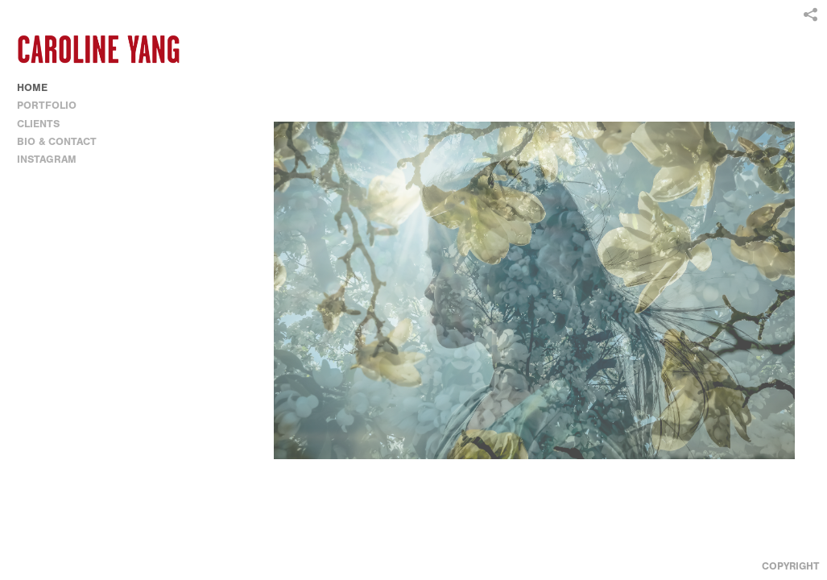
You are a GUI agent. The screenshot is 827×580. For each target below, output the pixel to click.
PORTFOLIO (53, 105)
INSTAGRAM (46, 159)
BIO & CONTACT (57, 141)
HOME (32, 87)
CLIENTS (38, 124)
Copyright (790, 566)
